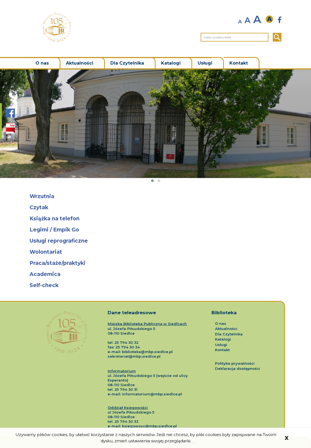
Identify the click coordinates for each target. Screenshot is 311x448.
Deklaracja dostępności (237, 368)
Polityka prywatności (235, 363)
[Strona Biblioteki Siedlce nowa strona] (279, 20)
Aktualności (79, 63)
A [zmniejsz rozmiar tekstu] (240, 21)
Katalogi (171, 63)
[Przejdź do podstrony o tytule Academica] (156, 274)
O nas (42, 63)
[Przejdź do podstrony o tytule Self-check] (156, 286)
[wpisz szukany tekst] (234, 37)
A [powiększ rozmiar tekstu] (257, 19)
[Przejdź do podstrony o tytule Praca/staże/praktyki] (156, 263)
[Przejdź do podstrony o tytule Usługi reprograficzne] (156, 241)
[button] (152, 180)
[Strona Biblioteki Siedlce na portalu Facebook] (10, 116)
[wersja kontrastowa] (271, 19)
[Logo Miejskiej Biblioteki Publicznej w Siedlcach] (67, 327)
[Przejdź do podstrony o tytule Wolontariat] (156, 252)
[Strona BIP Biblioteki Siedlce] (15, 128)
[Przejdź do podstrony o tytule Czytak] (156, 208)
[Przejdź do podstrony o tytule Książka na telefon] (156, 219)
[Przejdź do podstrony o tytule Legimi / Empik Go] (156, 230)
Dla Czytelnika (127, 63)
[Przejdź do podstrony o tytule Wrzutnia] (156, 197)
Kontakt (238, 63)
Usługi (205, 63)
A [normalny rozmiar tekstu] (248, 20)
